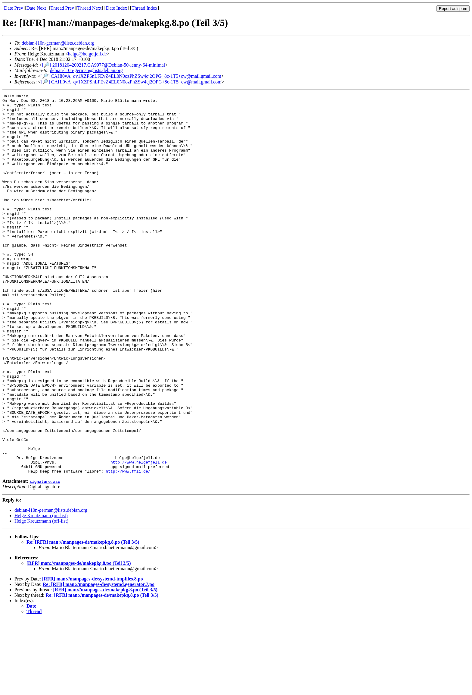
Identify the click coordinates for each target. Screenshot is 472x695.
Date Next (36, 8)
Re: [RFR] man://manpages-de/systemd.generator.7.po (98, 660)
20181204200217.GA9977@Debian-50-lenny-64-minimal (108, 65)
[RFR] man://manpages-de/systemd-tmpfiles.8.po (92, 654)
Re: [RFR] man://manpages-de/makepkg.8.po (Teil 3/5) (82, 618)
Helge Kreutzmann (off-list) (41, 596)
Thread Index (144, 8)
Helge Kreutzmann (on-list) (41, 591)
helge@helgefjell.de (87, 53)
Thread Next (89, 8)
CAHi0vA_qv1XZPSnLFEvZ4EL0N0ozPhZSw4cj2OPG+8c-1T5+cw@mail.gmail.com (136, 76)
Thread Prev (62, 8)
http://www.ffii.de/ (128, 547)
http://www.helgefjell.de (138, 536)
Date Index (116, 8)
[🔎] (46, 65)
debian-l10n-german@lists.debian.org (58, 43)
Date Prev (13, 8)
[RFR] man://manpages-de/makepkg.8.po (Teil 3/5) (78, 639)
